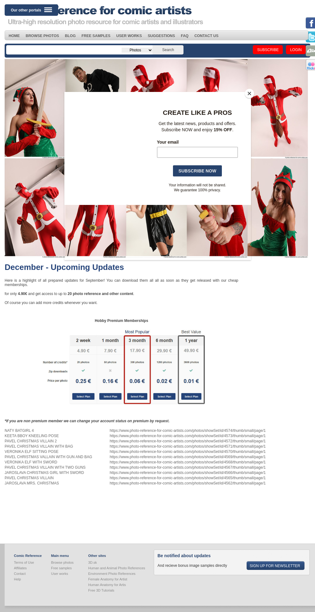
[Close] (249, 93)
